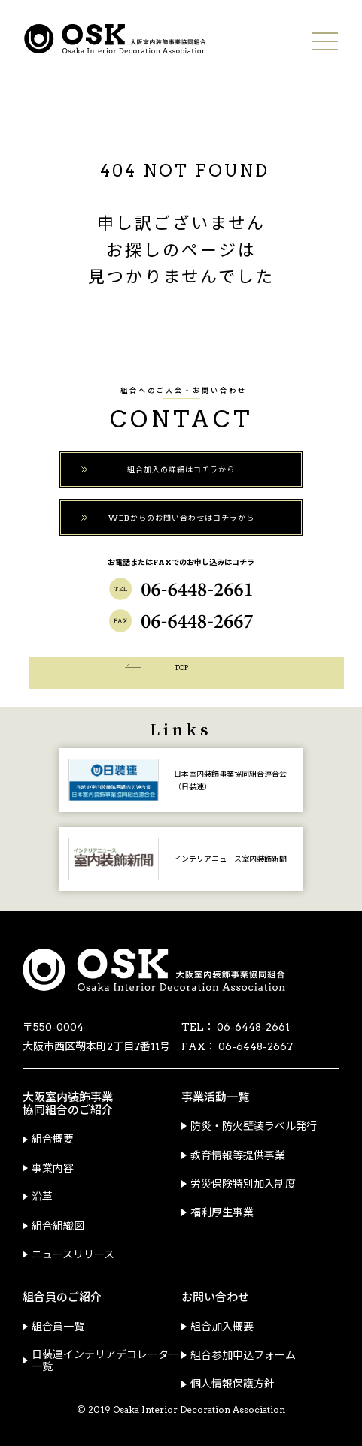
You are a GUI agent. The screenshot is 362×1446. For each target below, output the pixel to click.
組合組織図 (58, 1226)
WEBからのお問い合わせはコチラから (181, 517)
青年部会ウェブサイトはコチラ (11, 229)
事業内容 (53, 1168)
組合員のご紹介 (62, 1297)
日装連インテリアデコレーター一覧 (105, 1360)
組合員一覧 (58, 1327)
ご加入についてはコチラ (11, 111)
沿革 (42, 1197)
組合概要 (53, 1139)
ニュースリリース (73, 1254)
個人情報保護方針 (232, 1384)
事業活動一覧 (215, 1097)
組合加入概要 (222, 1327)
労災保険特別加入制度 (243, 1184)
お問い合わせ (215, 1297)
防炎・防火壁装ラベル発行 (253, 1126)
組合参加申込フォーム (243, 1355)
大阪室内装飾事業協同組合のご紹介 (68, 1104)
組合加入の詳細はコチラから (181, 469)
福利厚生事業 (222, 1212)
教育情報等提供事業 (237, 1155)
